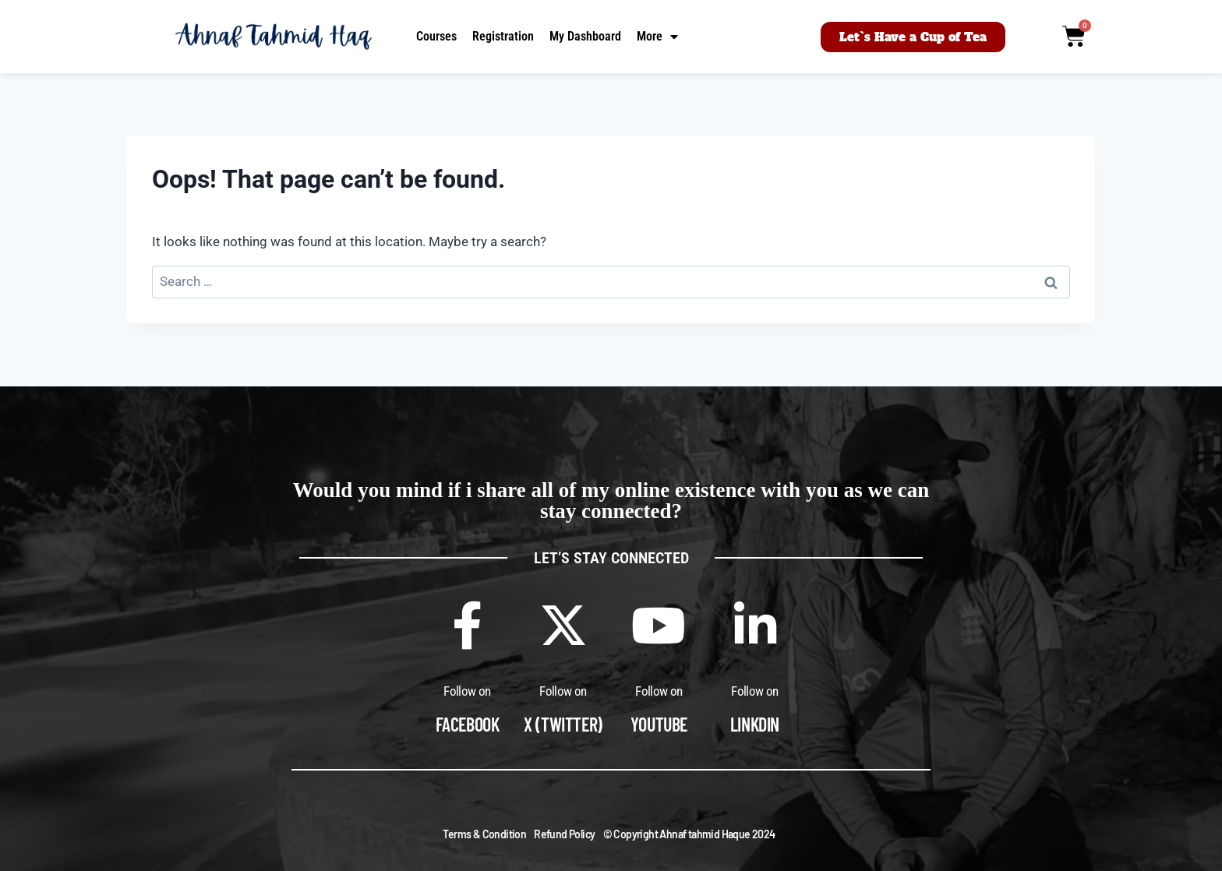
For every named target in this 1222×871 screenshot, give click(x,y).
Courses (436, 36)
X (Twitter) (563, 724)
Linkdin (754, 724)
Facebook (468, 724)
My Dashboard (585, 36)
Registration (503, 36)
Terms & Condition (484, 834)
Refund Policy (564, 834)
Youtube (658, 724)
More (657, 37)
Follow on (467, 691)
